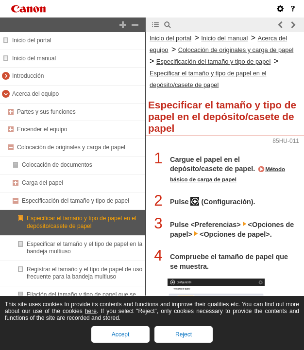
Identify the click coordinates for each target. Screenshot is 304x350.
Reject (183, 334)
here (91, 311)
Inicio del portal (31, 40)
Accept (121, 334)
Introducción (28, 75)
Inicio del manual (34, 58)
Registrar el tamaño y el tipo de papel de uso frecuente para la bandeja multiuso (84, 273)
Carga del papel (42, 182)
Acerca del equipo (35, 93)
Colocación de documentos (57, 164)
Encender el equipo (42, 129)
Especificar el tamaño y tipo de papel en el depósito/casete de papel (81, 222)
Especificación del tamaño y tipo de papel (75, 200)
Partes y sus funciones (46, 111)
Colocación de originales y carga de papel (71, 147)
